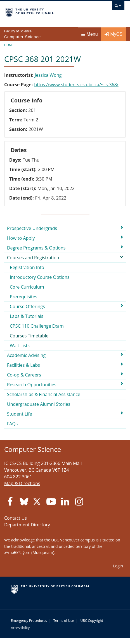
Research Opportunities (31, 385)
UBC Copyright (91, 620)
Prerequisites (23, 297)
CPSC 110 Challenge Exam (37, 326)
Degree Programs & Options (36, 248)
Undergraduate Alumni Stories (38, 404)
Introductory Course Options (39, 277)
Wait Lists (20, 345)
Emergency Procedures (29, 620)
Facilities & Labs (23, 365)
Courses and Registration (33, 258)
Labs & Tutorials (26, 316)
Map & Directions (22, 483)
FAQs (12, 424)
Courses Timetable (29, 336)
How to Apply (21, 238)
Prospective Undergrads (32, 228)
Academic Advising (26, 355)
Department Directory (27, 525)
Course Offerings (27, 306)
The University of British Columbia (47, 11)
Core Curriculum (27, 287)
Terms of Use (63, 620)
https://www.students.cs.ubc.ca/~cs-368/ (76, 84)
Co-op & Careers (24, 375)
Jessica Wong (48, 75)
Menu (89, 34)
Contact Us (15, 518)
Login (118, 566)
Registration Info (27, 267)
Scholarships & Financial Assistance (43, 394)
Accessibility (20, 627)
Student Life (19, 414)
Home (8, 45)
